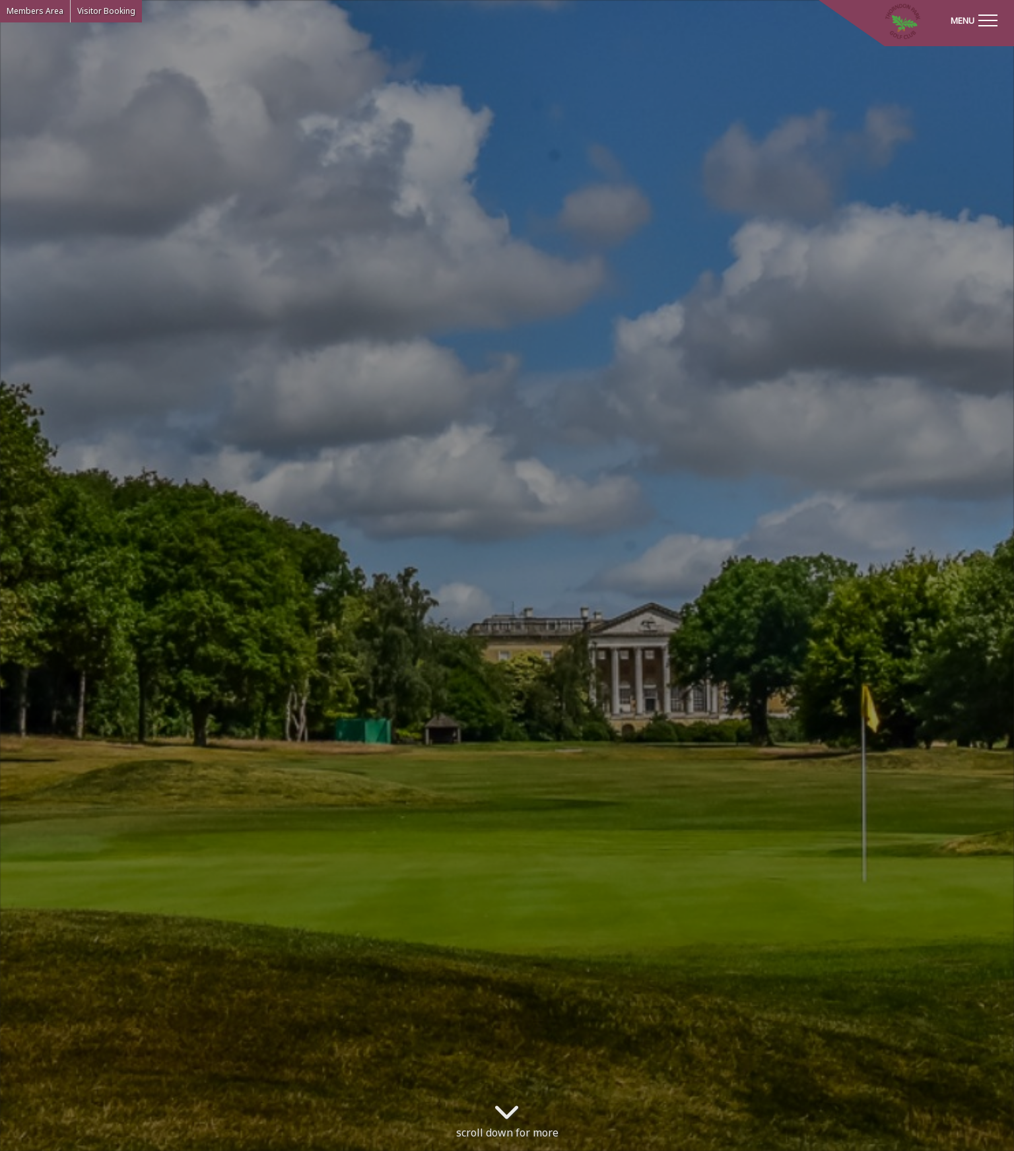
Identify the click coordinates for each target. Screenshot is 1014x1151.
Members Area (35, 10)
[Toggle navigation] (974, 20)
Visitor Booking (106, 10)
